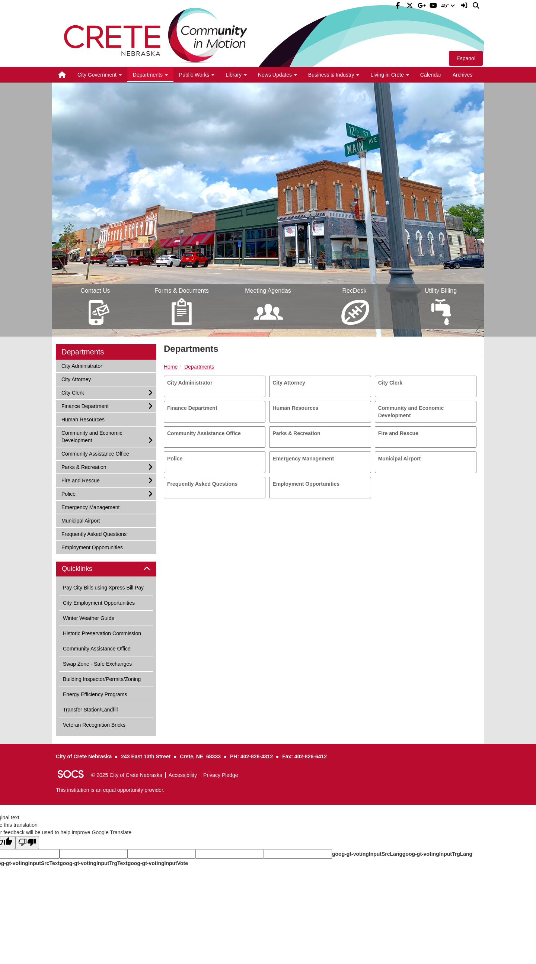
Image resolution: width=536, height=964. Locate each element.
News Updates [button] (277, 75)
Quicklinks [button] (85, 568)
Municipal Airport (399, 459)
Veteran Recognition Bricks (94, 725)
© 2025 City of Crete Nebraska (126, 775)
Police (174, 459)
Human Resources (295, 408)
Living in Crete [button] (389, 75)
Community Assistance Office (204, 433)
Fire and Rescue (398, 433)
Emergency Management (303, 459)
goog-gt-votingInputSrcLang (367, 854)
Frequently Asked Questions (202, 484)
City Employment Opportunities (99, 603)
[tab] (106, 569)
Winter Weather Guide (88, 618)
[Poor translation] (27, 842)
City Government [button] (99, 75)
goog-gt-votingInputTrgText (93, 863)
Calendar (430, 75)
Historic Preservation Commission (102, 633)
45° (448, 6)
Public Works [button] (196, 75)
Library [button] (236, 75)
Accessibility (183, 775)
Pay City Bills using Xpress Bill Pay (103, 588)
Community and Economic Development (411, 411)
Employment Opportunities (305, 484)
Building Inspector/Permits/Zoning (102, 679)
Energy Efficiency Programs (95, 694)
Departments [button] (150, 75)
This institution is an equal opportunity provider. (110, 790)
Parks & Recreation (296, 433)
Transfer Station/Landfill (90, 710)
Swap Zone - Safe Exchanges (97, 664)
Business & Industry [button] (334, 75)
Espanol (465, 58)
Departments (199, 367)
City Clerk (390, 383)
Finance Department (192, 408)
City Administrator (190, 383)
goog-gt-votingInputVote (158, 863)
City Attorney (288, 383)
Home (171, 367)
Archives (463, 75)
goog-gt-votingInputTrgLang (437, 854)
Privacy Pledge (220, 775)
